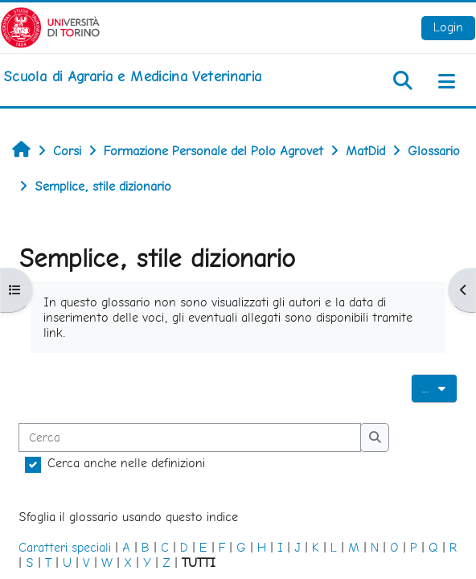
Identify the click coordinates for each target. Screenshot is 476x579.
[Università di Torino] (50, 26)
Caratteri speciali (64, 547)
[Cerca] (189, 437)
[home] (132, 76)
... (439, 387)
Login (448, 27)
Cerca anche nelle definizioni (126, 462)
